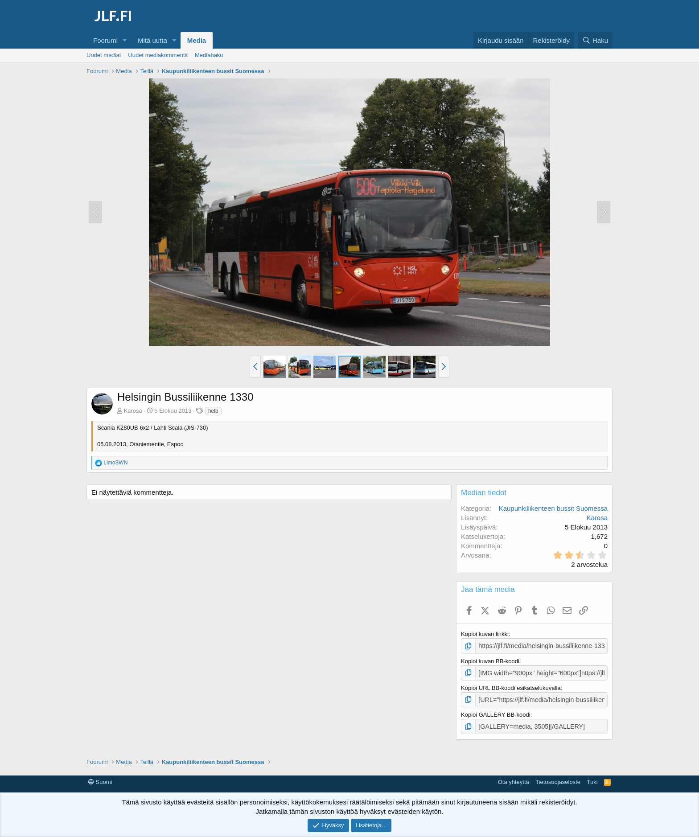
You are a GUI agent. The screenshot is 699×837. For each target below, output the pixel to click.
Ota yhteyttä (513, 778)
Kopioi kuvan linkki (485, 634)
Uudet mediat (103, 55)
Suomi (100, 778)
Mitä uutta (152, 40)
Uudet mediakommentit (158, 55)
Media (196, 40)
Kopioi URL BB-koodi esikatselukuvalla (511, 686)
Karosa (133, 410)
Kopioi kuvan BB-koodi (490, 660)
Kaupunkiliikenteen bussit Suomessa (553, 508)
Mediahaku (209, 55)
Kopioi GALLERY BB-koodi (495, 712)
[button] (125, 40)
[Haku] (595, 40)
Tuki (592, 778)
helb (213, 411)
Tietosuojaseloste (557, 778)
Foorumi (105, 40)
